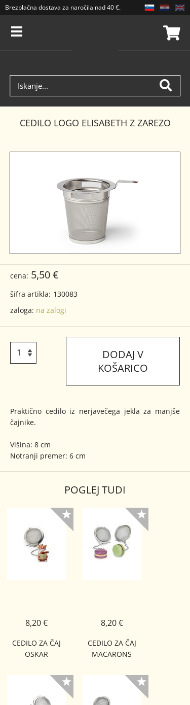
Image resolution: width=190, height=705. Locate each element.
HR (165, 7)
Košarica (170, 33)
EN (180, 7)
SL (149, 7)
